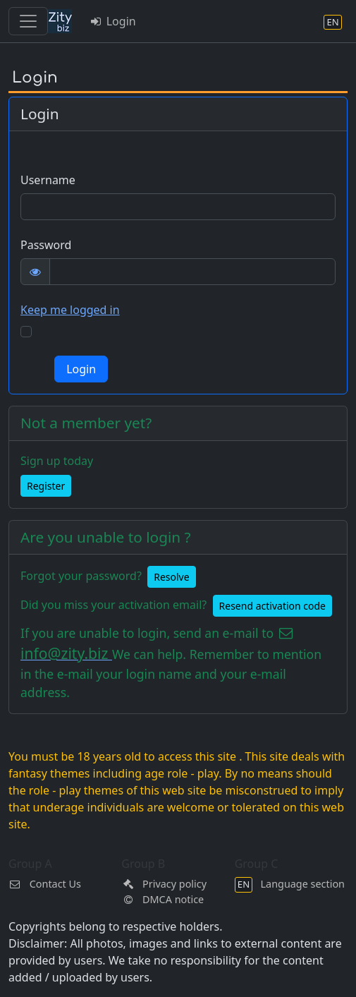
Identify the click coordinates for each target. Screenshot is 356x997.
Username (47, 180)
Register (46, 486)
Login (112, 21)
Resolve (171, 577)
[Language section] (333, 21)
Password (45, 245)
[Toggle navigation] (28, 21)
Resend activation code (272, 605)
